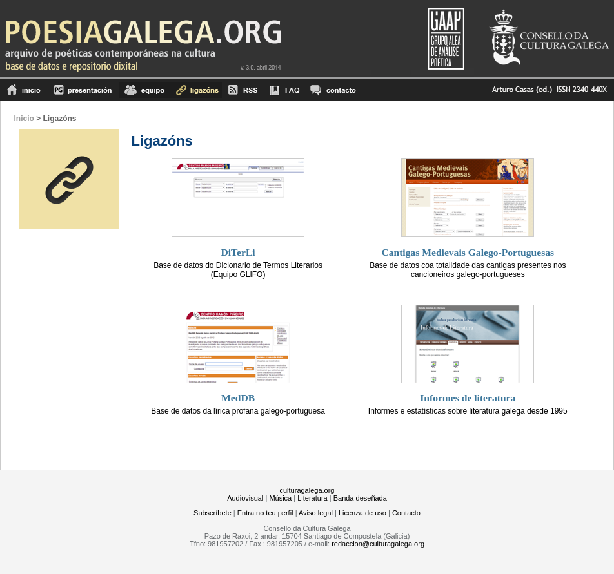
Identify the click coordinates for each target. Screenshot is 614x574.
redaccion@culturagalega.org (378, 544)
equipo (144, 90)
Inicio (24, 90)
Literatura (312, 498)
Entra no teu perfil (265, 513)
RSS (243, 90)
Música (280, 498)
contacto (332, 90)
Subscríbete (212, 513)
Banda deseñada (360, 498)
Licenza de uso (362, 513)
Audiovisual (245, 498)
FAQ (284, 90)
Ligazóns (196, 90)
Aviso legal (316, 513)
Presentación (83, 90)
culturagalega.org (306, 490)
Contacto (406, 513)
